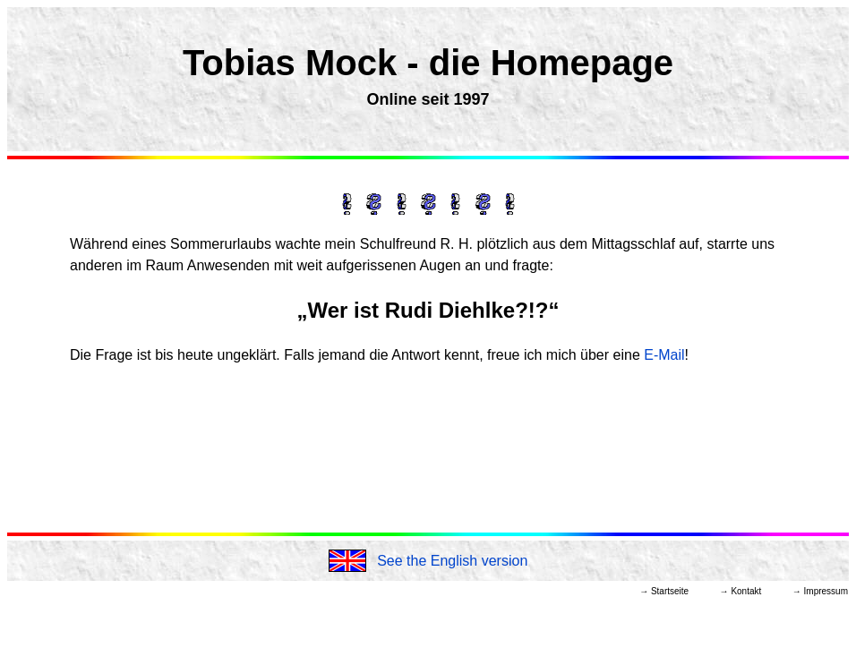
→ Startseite (664, 591)
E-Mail (664, 354)
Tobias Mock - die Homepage (428, 62)
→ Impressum (820, 591)
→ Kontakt (741, 591)
